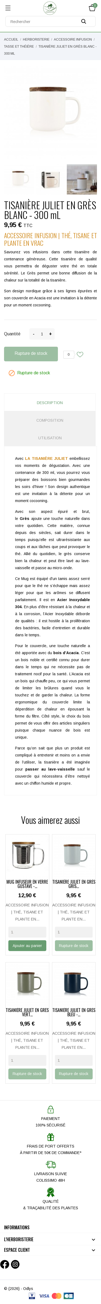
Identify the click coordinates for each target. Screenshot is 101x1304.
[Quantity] (27, 932)
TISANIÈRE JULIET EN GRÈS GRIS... (73, 884)
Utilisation (50, 438)
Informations (17, 1227)
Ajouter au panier (27, 945)
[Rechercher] (50, 21)
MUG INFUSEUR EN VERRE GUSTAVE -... (27, 884)
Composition (49, 420)
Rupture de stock (31, 353)
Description (50, 403)
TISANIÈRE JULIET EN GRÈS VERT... (27, 1013)
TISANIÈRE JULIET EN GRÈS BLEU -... (73, 1013)
